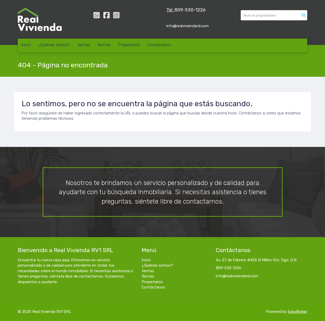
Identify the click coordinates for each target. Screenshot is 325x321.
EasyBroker (297, 311)
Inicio (26, 44)
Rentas (104, 44)
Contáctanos (159, 44)
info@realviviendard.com (237, 276)
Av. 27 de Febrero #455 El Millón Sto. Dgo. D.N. (256, 260)
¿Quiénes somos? (54, 44)
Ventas (83, 44)
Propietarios (129, 44)
